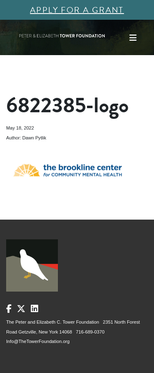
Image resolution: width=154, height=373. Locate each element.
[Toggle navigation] (133, 38)
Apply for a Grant (77, 10)
